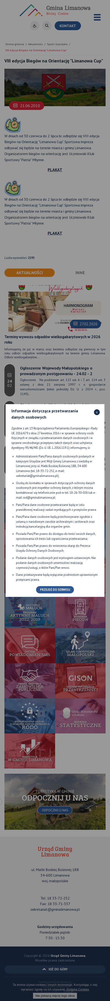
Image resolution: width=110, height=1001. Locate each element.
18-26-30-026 (79, 493)
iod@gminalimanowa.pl (39, 498)
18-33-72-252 (45, 471)
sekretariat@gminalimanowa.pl (37, 476)
